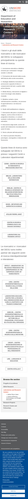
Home (2, 43)
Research (8, 43)
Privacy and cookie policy (8, 435)
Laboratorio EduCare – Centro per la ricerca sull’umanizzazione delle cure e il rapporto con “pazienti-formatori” (14, 300)
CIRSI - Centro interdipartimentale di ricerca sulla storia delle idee (14, 285)
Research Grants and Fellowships (10, 407)
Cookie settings (13, 486)
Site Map (3, 432)
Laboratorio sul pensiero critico (14, 235)
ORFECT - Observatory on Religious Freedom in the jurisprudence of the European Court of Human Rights (14, 270)
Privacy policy (6, 480)
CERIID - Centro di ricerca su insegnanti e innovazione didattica (14, 165)
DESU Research (8, 386)
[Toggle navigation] (26, 2)
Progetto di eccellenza (10, 383)
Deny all (13, 491)
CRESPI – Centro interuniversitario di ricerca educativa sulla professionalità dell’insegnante (14, 346)
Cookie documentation (8, 482)
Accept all (13, 495)
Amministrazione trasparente (9, 440)
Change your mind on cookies (9, 437)
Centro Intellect (14, 369)
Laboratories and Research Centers (12, 391)
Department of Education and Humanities (8, 19)
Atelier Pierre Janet (14, 214)
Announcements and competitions (10, 448)
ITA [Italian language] (20, 2)
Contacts (3, 426)
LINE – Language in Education (14, 360)
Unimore (3, 424)
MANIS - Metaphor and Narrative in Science (14, 205)
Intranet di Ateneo (6, 443)
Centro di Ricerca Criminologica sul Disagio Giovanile (14, 224)
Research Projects (9, 402)
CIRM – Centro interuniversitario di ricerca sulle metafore (14, 332)
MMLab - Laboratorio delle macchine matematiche (14, 178)
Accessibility (4, 429)
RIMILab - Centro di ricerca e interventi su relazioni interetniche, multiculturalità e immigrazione (14, 192)
